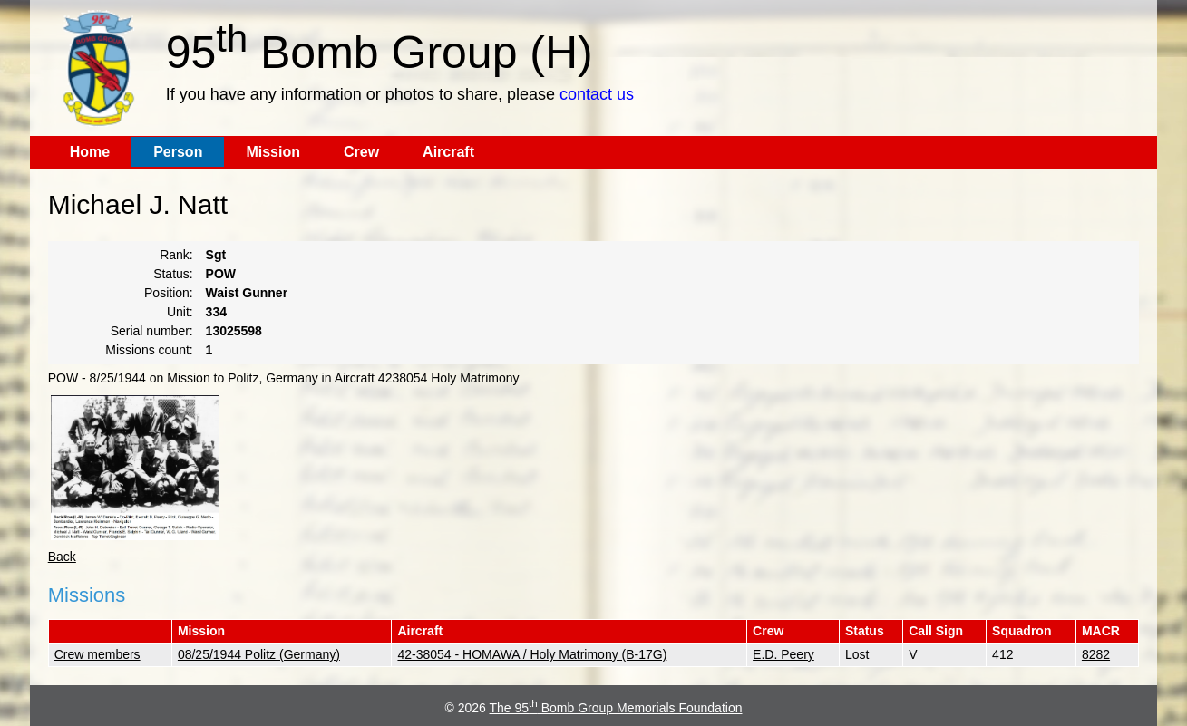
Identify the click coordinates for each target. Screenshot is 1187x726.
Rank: (176, 254)
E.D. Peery (783, 654)
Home (90, 152)
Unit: (180, 312)
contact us (596, 94)
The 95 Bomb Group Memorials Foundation (615, 708)
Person (177, 152)
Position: (168, 293)
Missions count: (148, 350)
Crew (361, 152)
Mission (273, 152)
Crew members (97, 654)
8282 (1096, 654)
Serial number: (152, 331)
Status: (173, 273)
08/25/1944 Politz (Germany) (259, 654)
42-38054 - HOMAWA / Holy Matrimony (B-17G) (531, 654)
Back (62, 556)
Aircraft (448, 152)
